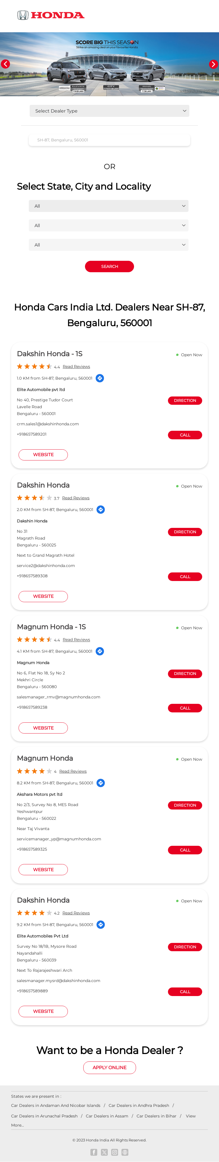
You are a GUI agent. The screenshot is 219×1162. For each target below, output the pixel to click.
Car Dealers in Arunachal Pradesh (44, 1116)
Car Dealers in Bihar (157, 1116)
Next (213, 64)
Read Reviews (76, 366)
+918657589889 (32, 990)
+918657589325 (32, 849)
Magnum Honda (45, 758)
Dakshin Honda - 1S (49, 354)
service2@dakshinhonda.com (46, 565)
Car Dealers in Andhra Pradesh (139, 1105)
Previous (5, 64)
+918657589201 (31, 434)
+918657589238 (32, 707)
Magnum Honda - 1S (51, 627)
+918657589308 (32, 576)
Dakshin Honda (43, 485)
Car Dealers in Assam (107, 1116)
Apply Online (110, 1068)
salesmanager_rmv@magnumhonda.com (58, 697)
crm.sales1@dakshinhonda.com (48, 424)
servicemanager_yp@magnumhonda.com (59, 839)
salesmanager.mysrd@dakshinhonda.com (58, 980)
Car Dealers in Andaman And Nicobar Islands (55, 1105)
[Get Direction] (99, 378)
